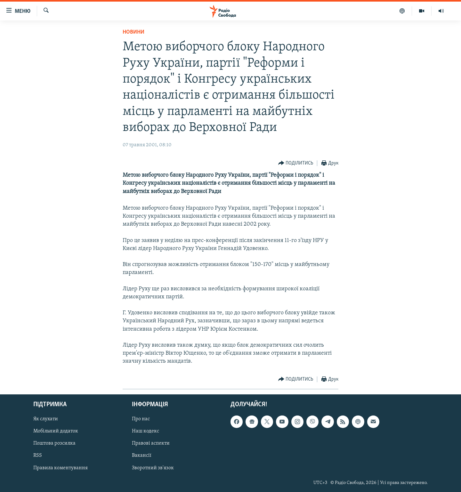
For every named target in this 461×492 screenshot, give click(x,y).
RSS (37, 455)
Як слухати (45, 419)
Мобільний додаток (55, 431)
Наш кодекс (145, 431)
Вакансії (141, 455)
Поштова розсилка (54, 443)
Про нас (141, 419)
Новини (133, 32)
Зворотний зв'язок (153, 467)
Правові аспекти (151, 443)
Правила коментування (60, 467)
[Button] (295, 163)
